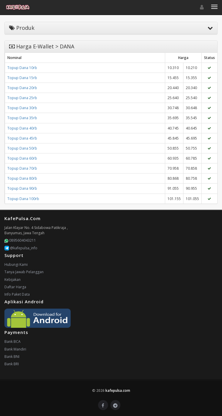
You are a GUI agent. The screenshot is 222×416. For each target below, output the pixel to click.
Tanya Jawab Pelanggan (24, 271)
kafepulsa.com (117, 390)
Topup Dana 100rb (23, 198)
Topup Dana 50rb (22, 148)
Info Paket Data (17, 294)
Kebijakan (12, 279)
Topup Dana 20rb (22, 87)
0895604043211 (20, 240)
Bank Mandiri (15, 349)
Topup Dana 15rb (22, 77)
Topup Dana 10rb (22, 67)
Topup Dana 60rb (22, 158)
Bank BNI (11, 356)
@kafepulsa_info (20, 247)
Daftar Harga (15, 286)
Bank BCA (12, 341)
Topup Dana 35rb (22, 117)
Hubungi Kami (16, 264)
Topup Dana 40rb (22, 128)
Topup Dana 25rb (22, 97)
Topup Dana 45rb (22, 138)
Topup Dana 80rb (22, 178)
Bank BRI (11, 363)
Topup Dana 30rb (22, 107)
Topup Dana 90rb (22, 188)
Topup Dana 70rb (22, 168)
